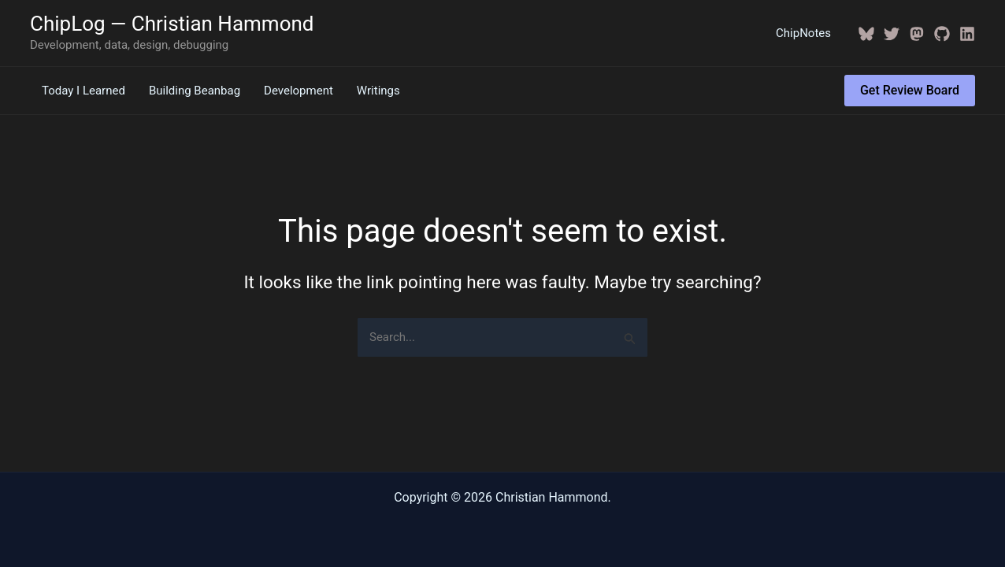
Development (298, 90)
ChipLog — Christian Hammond (172, 23)
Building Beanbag (194, 90)
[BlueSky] (866, 34)
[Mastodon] (917, 34)
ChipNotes (803, 33)
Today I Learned (83, 90)
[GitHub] (942, 34)
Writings (378, 90)
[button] (909, 90)
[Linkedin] (967, 34)
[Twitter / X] (891, 34)
